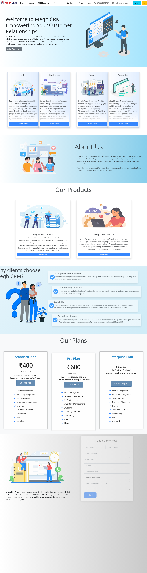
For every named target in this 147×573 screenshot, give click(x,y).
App (89, 3)
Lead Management (14, 390)
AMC (8, 417)
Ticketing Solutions (14, 410)
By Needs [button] (70, 3)
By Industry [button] (58, 3)
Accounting (11, 413)
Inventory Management (16, 402)
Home (21, 3)
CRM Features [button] (43, 3)
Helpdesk (10, 421)
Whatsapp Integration (16, 394)
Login (137, 3)
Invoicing (10, 406)
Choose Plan (17, 382)
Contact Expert (130, 383)
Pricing (81, 3)
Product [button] (31, 3)
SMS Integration (13, 398)
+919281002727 (101, 3)
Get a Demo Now (13, 49)
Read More (46, 124)
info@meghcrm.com (121, 3)
